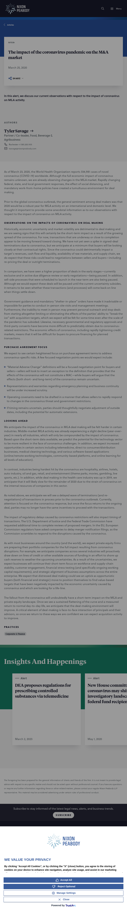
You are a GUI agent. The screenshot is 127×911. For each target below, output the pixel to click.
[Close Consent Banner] (63, 899)
